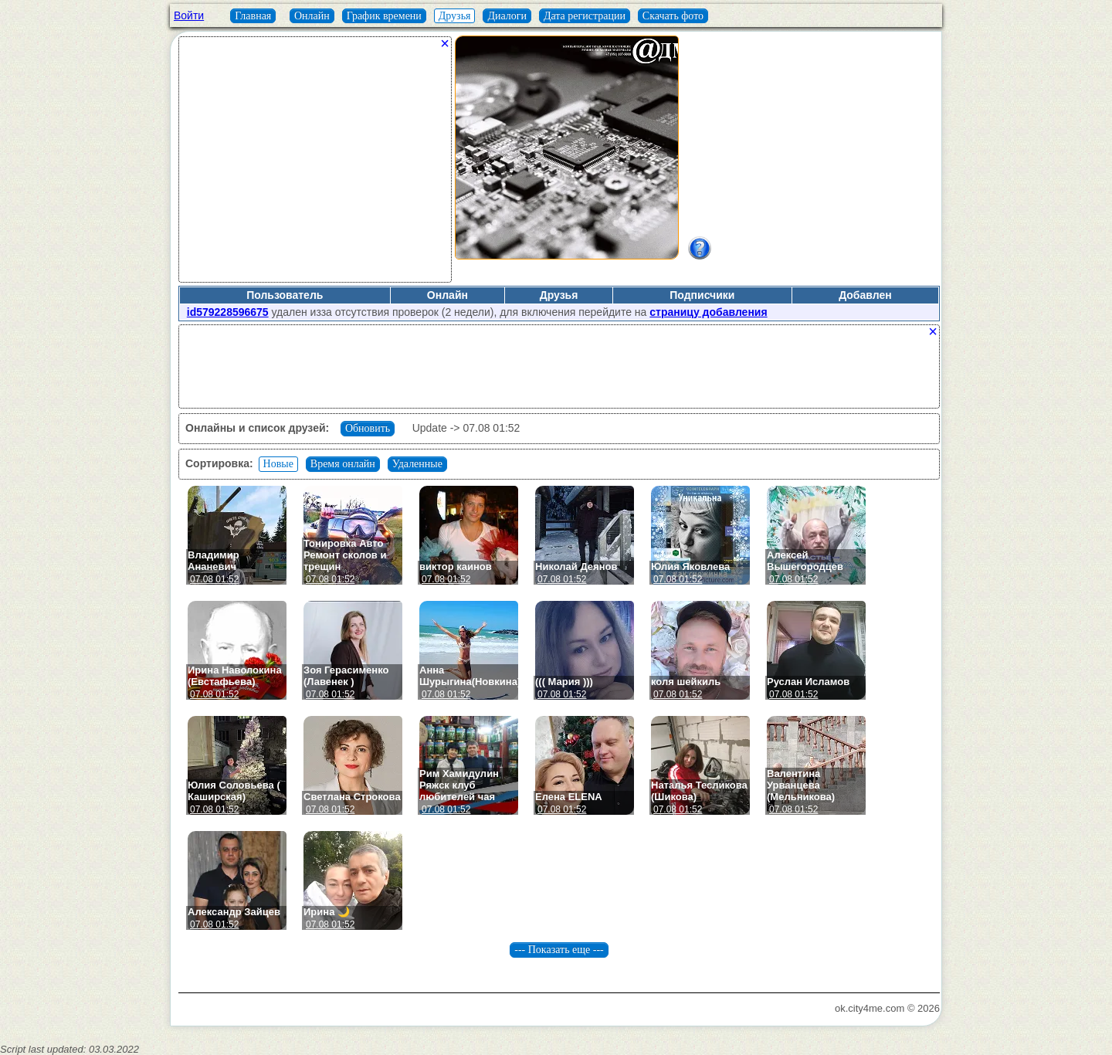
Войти (189, 15)
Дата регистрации (585, 16)
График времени (384, 16)
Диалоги (507, 16)
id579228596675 (228, 312)
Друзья (455, 16)
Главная (253, 16)
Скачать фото (672, 16)
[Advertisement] (315, 165)
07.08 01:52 (214, 579)
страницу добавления (708, 312)
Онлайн (312, 16)
